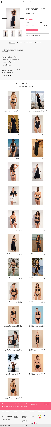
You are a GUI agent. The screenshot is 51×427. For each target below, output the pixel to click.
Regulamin (16, 414)
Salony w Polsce (24, 414)
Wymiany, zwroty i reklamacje (7, 416)
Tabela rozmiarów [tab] (38, 42)
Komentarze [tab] (19, 42)
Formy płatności (4, 417)
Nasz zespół (32, 416)
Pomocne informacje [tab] (28, 42)
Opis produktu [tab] (12, 42)
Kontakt (3, 414)
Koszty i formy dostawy (6, 419)
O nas (31, 414)
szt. (30, 25)
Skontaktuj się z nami (30, 19)
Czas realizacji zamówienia (6, 420)
